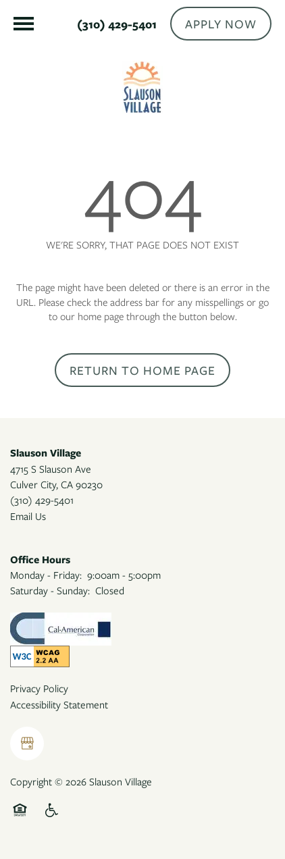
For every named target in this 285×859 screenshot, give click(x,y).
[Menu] (24, 23)
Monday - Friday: (46, 574)
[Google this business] (27, 743)
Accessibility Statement (59, 704)
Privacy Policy (39, 688)
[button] (220, 24)
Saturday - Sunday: (50, 590)
